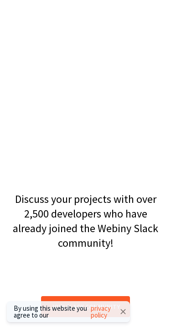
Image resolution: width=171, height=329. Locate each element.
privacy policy (101, 311)
